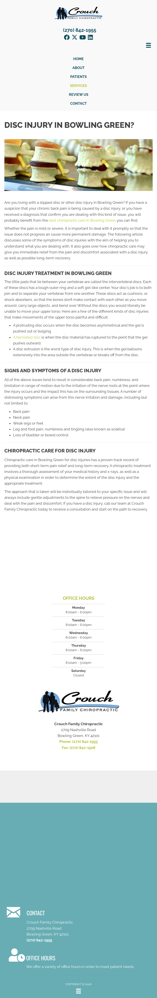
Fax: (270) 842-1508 (78, 747)
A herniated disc (27, 337)
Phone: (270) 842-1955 (78, 741)
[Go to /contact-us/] (78, 959)
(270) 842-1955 (79, 30)
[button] (66, 37)
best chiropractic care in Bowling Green (82, 220)
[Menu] (78, 991)
